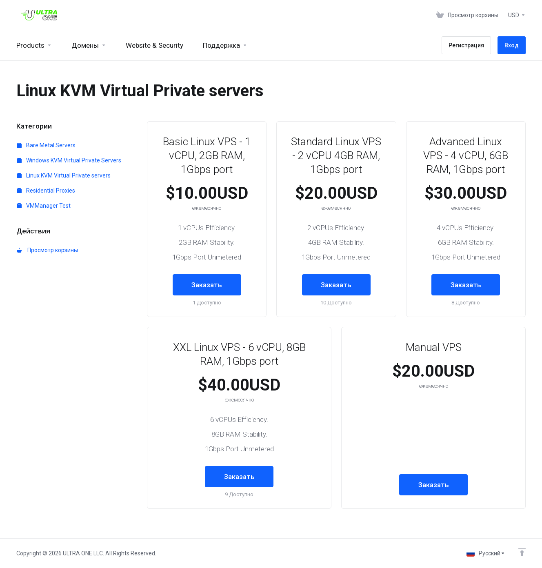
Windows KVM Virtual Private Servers (69, 160)
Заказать (206, 285)
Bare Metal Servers (46, 145)
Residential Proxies (46, 190)
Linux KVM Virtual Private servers (64, 175)
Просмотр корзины (47, 250)
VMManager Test (44, 205)
